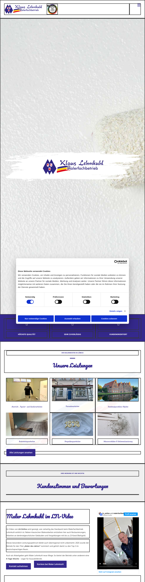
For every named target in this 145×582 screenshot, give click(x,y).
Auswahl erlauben (72, 319)
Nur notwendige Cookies (36, 319)
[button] (20, 452)
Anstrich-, (15, 407)
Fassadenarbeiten (72, 406)
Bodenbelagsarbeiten (27, 441)
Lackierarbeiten (36, 407)
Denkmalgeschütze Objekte (118, 407)
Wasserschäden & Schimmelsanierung (118, 441)
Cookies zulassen (109, 319)
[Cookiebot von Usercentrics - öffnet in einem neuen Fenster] (116, 262)
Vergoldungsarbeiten (72, 441)
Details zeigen (116, 311)
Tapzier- (23, 407)
